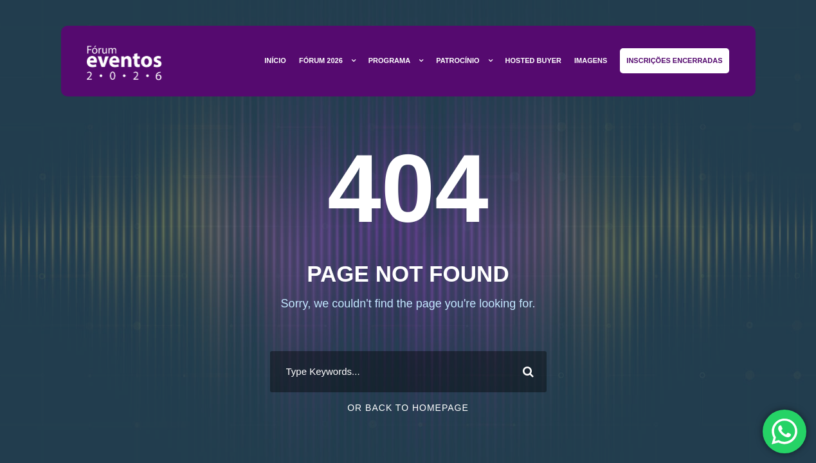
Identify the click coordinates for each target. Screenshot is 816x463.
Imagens (590, 60)
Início (275, 60)
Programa (389, 60)
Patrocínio (457, 60)
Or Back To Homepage (408, 408)
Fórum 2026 (321, 60)
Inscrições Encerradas (674, 60)
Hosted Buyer (533, 60)
